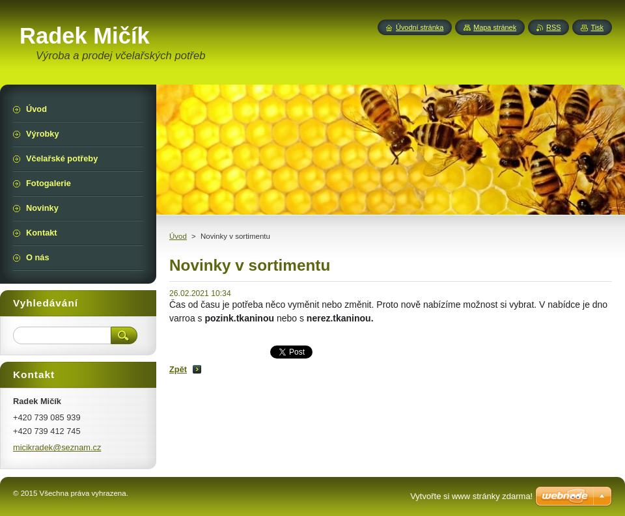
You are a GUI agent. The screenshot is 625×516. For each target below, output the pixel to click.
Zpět (178, 369)
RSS (553, 27)
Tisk (597, 27)
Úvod (178, 236)
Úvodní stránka (419, 27)
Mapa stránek (494, 27)
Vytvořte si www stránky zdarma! (471, 496)
